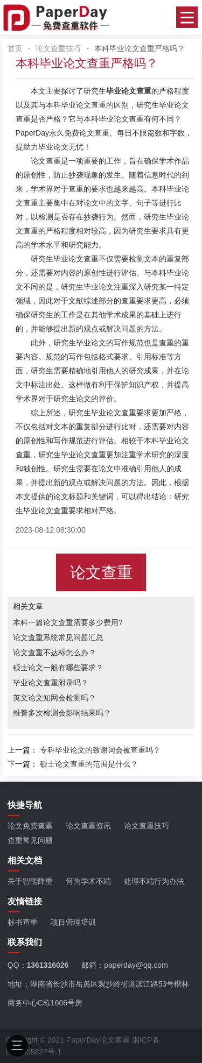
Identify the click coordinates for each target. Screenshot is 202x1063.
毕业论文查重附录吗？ (50, 682)
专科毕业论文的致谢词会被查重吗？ (100, 750)
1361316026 (48, 965)
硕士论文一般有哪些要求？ (58, 667)
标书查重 (23, 922)
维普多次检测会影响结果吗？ (62, 712)
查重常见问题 (30, 840)
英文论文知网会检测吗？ (54, 697)
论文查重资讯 (88, 825)
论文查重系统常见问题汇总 (58, 637)
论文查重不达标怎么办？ (54, 652)
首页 (15, 48)
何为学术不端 (88, 881)
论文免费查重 (30, 825)
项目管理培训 (73, 922)
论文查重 (101, 572)
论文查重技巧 (58, 48)
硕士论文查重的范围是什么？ (89, 764)
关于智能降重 (30, 881)
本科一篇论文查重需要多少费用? (68, 622)
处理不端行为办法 (154, 881)
